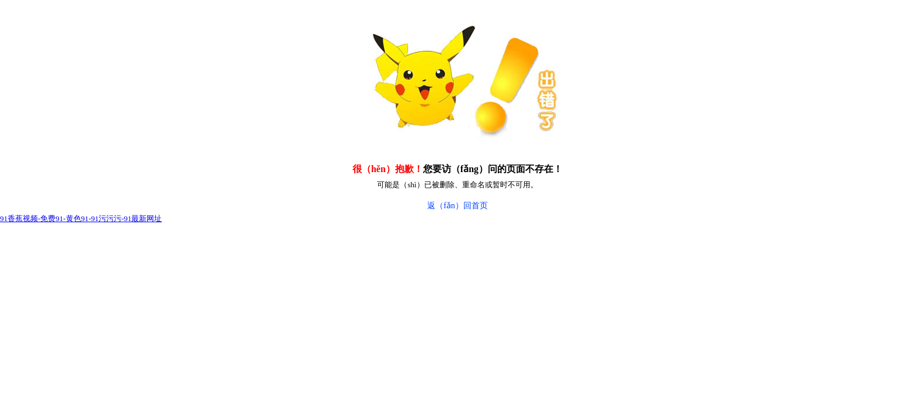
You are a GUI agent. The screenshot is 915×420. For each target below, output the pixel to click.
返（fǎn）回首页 (457, 205)
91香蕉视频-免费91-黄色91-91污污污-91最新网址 (81, 218)
